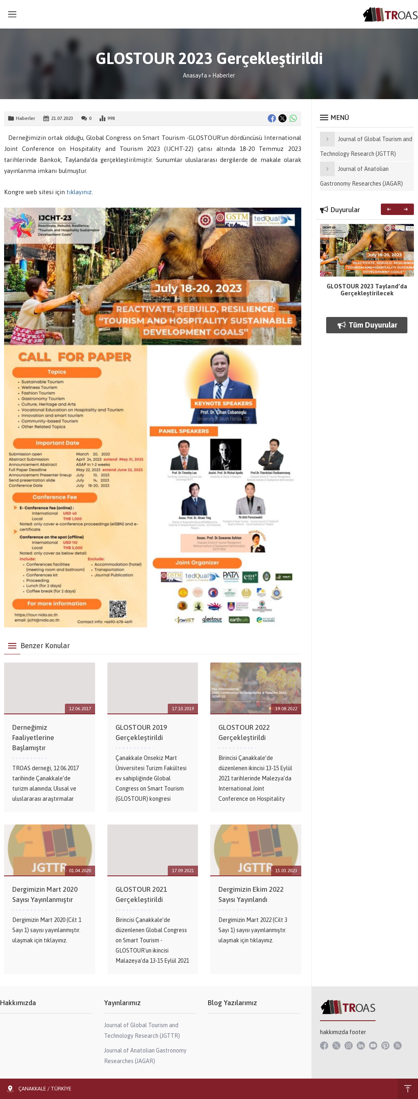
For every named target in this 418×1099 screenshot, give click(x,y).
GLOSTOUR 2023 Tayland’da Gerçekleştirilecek (367, 290)
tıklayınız (79, 191)
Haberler (223, 75)
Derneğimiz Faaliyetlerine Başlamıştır (33, 737)
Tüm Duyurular (366, 325)
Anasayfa (195, 75)
